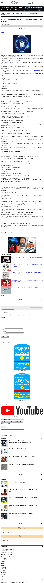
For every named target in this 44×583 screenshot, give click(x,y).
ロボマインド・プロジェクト (8, 556)
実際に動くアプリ (5, 558)
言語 (3, 574)
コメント (3, 317)
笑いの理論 (4, 568)
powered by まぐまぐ (20, 428)
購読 (4, 423)
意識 (3, 561)
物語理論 (4, 567)
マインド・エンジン (6, 554)
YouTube (3, 550)
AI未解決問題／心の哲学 (7, 549)
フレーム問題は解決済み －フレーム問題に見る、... (18, 582)
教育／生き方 (4, 563)
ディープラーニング (6, 552)
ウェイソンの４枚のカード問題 (11, 62)
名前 (2, 329)
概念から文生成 (5, 540)
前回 (19, 60)
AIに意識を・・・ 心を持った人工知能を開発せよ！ (12, 421)
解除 (8, 423)
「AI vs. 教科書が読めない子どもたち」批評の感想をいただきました (25, 287)
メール (3, 331)
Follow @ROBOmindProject (6, 435)
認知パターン (8, 24)
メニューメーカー (5, 530)
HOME (2, 13)
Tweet (2, 32)
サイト (2, 334)
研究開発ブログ (22, 28)
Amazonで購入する (22, 370)
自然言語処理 (7, 13)
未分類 (3, 565)
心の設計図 (4, 559)
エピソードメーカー (6, 532)
